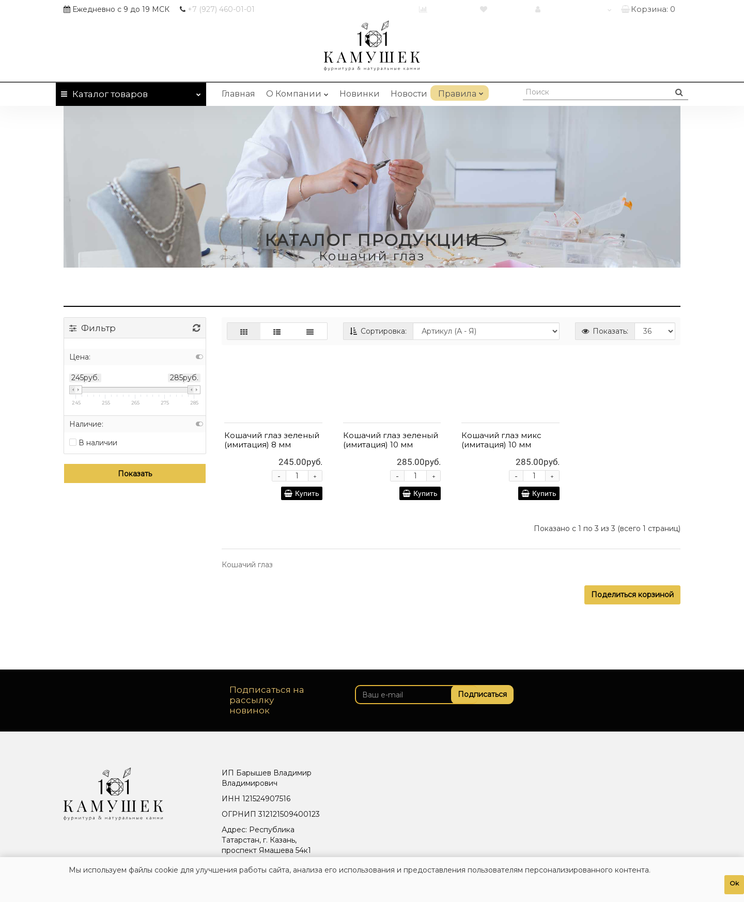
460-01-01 (221, 9)
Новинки (359, 94)
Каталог (131, 92)
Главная (238, 94)
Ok (734, 883)
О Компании (297, 92)
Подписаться (478, 694)
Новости (409, 94)
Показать (135, 473)
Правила (460, 92)
